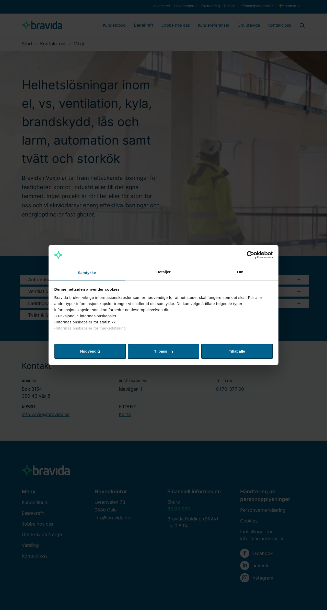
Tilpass (163, 351)
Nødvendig (90, 351)
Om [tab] (240, 272)
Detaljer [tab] (163, 272)
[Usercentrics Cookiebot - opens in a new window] (250, 255)
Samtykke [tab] (87, 272)
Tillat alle (237, 351)
